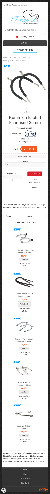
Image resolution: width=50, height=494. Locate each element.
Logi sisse (7, 5)
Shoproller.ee (43, 489)
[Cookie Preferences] (3, 490)
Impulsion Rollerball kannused (24, 427)
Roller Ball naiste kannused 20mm (24, 383)
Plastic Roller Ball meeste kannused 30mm (24, 251)
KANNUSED (25, 57)
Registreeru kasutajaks (19, 5)
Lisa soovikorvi (34, 183)
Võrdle (34, 188)
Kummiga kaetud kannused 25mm (14, 61)
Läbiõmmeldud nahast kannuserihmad (24, 295)
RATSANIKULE (14, 57)
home (5, 57)
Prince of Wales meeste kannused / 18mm (24, 340)
